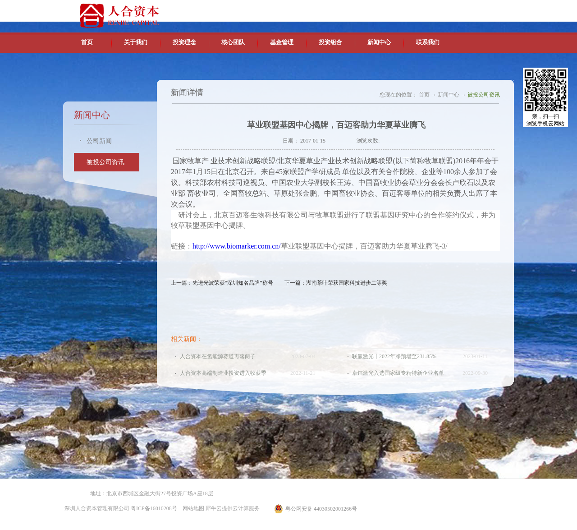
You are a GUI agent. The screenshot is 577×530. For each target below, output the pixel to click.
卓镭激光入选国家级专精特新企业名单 (398, 373)
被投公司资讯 (483, 95)
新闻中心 (448, 95)
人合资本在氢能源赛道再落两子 (218, 356)
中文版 (428, 9)
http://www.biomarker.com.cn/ (236, 246)
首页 (87, 42)
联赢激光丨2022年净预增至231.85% (394, 356)
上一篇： (222, 283)
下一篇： (335, 283)
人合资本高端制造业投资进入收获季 (223, 373)
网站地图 (192, 508)
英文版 (448, 9)
